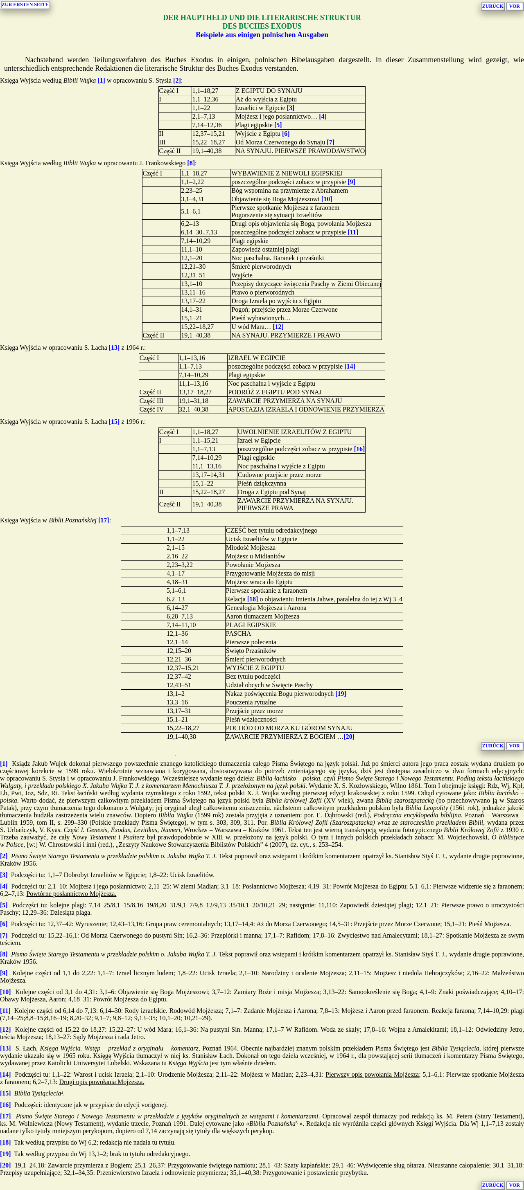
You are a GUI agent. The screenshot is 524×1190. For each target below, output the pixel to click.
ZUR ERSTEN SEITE (25, 4)
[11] (353, 232)
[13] (114, 347)
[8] (191, 163)
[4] (323, 116)
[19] (340, 693)
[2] (177, 80)
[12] (278, 326)
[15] (114, 421)
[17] (103, 520)
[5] (278, 124)
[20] (349, 736)
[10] (326, 199)
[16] (359, 448)
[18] (252, 599)
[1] (101, 80)
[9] (351, 181)
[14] (349, 366)
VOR (514, 6)
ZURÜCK (493, 6)
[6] (286, 133)
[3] (291, 107)
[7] (330, 142)
